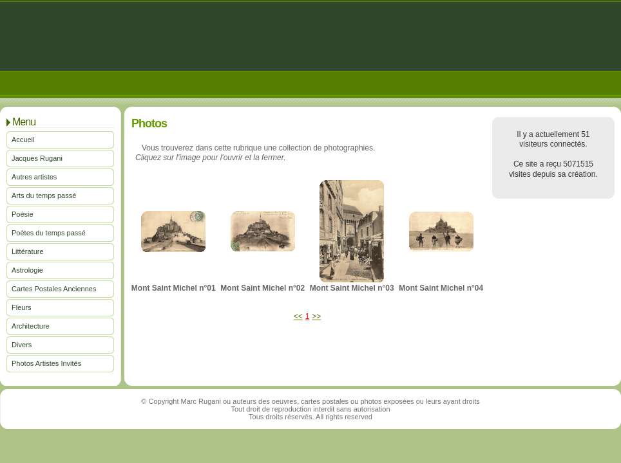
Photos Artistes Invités (46, 363)
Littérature (28, 251)
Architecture (31, 326)
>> (316, 316)
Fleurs (22, 307)
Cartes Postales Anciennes (54, 289)
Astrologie (27, 270)
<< (298, 316)
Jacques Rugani (37, 158)
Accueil (23, 139)
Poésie (22, 214)
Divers (22, 345)
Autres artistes (34, 177)
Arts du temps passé (44, 195)
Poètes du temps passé (49, 233)
